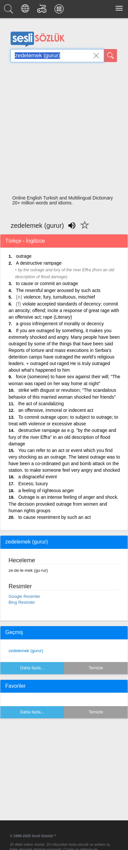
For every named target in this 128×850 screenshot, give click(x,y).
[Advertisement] (61, 130)
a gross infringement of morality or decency (60, 323)
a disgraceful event (37, 476)
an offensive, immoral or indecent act (56, 410)
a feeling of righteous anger (46, 490)
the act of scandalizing (41, 403)
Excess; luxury (33, 483)
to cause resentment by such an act (54, 517)
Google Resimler (24, 596)
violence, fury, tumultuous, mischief (59, 297)
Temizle (96, 667)
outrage (23, 256)
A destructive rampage (38, 263)
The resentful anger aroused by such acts (58, 290)
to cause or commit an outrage (47, 283)
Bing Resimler (22, 602)
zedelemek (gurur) (26, 650)
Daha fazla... (32, 667)
